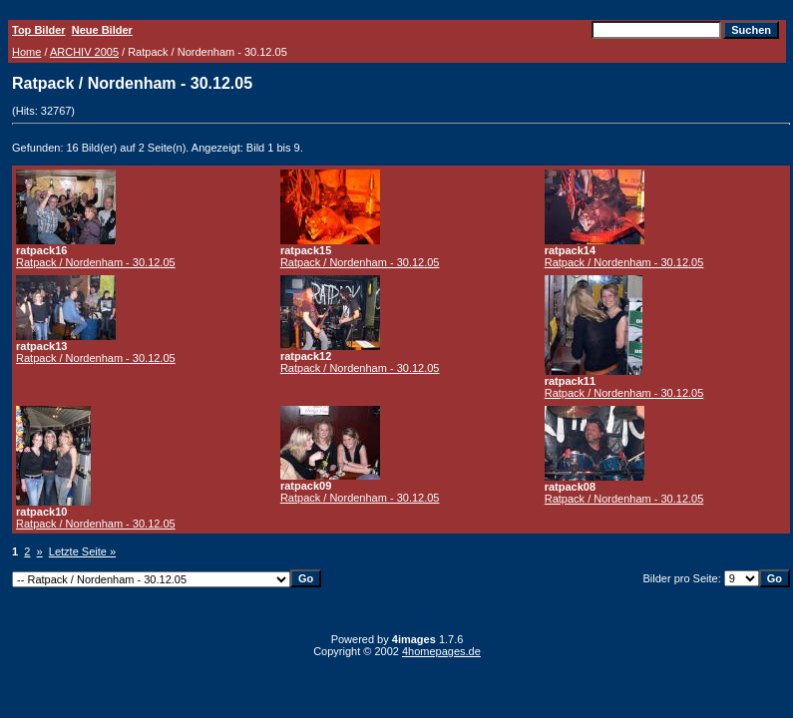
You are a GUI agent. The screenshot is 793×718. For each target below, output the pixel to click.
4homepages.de (441, 651)
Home (26, 52)
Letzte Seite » (82, 551)
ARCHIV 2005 (84, 52)
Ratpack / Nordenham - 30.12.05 (96, 262)
